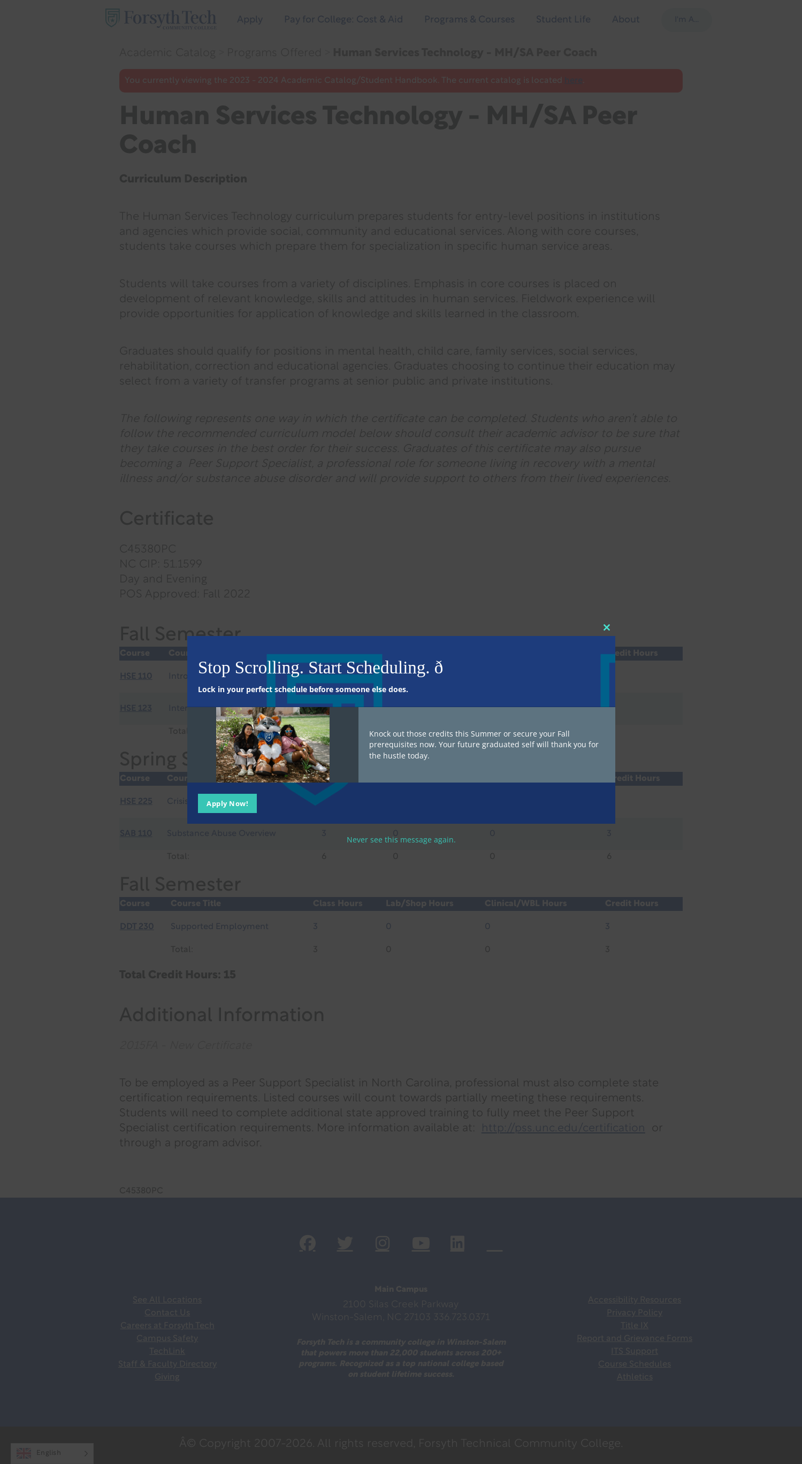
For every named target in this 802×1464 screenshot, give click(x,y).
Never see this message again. (401, 839)
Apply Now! (227, 803)
